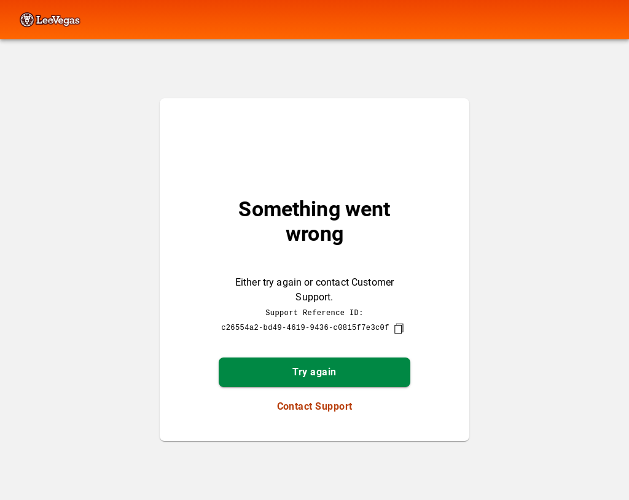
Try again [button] (314, 372)
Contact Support (315, 406)
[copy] (398, 328)
